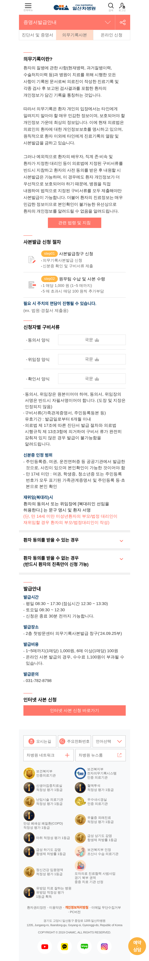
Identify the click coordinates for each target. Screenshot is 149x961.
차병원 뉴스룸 (91, 755)
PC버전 (75, 912)
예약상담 (137, 946)
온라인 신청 (112, 35)
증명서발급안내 (40, 22)
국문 (92, 339)
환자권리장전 (36, 907)
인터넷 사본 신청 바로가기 (74, 710)
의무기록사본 (74, 35)
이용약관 (55, 907)
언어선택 (103, 741)
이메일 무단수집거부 (106, 907)
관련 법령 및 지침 (74, 222)
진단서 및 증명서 (37, 35)
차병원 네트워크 (41, 755)
